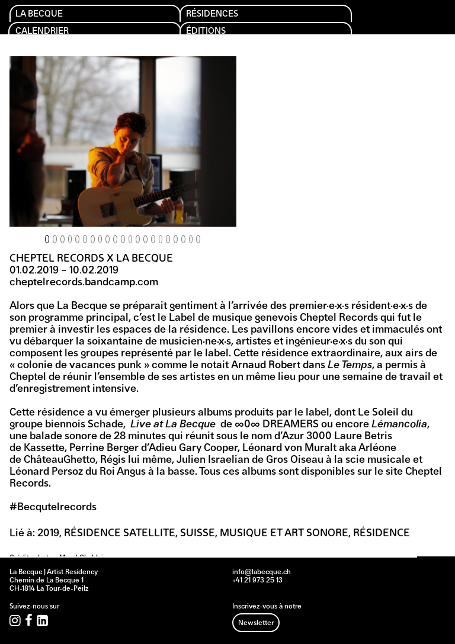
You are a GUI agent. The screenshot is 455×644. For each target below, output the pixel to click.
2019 (48, 533)
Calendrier (49, 34)
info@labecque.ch (261, 572)
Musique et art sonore (284, 533)
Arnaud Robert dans (301, 365)
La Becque (45, 15)
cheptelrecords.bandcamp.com (83, 282)
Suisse (197, 533)
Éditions (211, 34)
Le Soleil (378, 412)
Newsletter (256, 623)
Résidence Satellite (119, 533)
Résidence (381, 533)
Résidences (219, 15)
